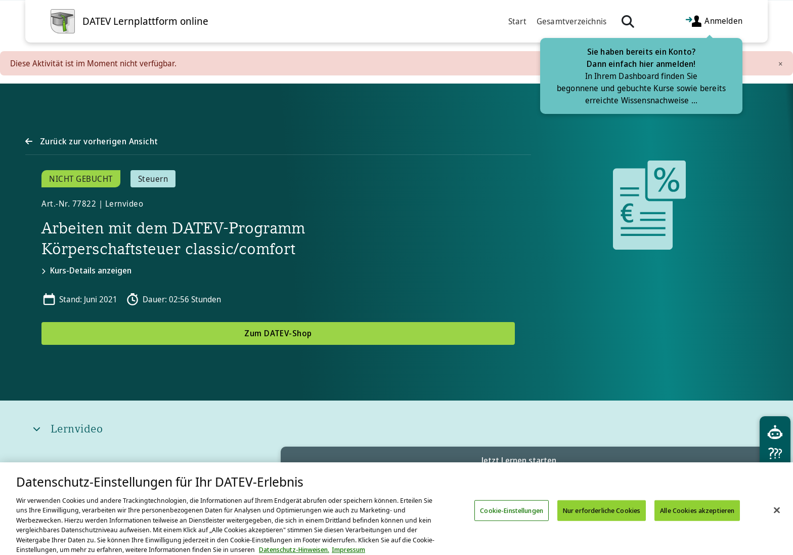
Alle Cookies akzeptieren (697, 521)
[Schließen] (777, 521)
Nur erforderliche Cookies (601, 521)
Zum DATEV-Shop (278, 333)
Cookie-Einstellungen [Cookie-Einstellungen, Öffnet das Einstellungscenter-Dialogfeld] (511, 521)
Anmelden (713, 21)
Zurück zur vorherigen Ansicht (97, 141)
